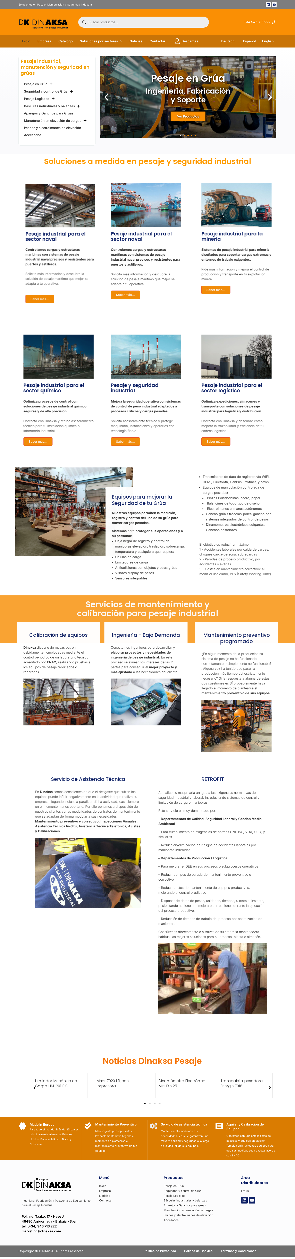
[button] (106, 97)
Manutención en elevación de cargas (55, 120)
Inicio (26, 41)
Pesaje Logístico (39, 98)
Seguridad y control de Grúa (48, 91)
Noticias (135, 41)
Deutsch (228, 41)
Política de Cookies (198, 1252)
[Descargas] (177, 41)
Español (249, 41)
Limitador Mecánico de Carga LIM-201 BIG (259, 1083)
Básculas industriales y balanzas (52, 106)
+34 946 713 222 (257, 22)
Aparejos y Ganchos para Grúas (49, 113)
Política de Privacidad (158, 1252)
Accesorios (33, 135)
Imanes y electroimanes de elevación (52, 128)
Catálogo (65, 41)
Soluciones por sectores (101, 41)
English (268, 41)
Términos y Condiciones (240, 1252)
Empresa (44, 41)
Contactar (157, 41)
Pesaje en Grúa (38, 84)
